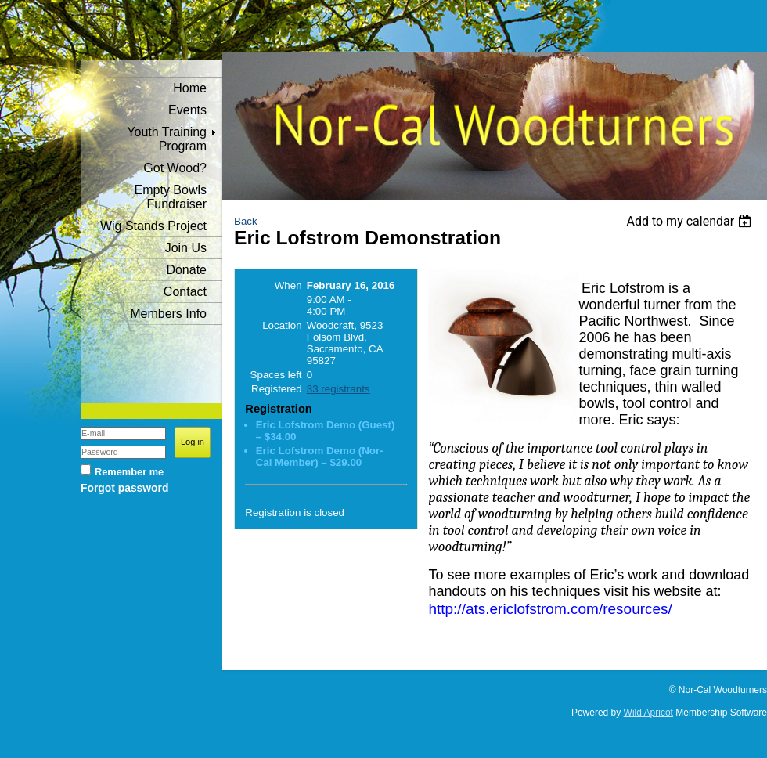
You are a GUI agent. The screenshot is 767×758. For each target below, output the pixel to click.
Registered (276, 389)
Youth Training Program (167, 139)
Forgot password (124, 488)
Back (245, 221)
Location (281, 325)
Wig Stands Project (153, 226)
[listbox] (690, 221)
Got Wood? (175, 168)
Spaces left (276, 375)
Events (187, 110)
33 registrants (338, 389)
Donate (186, 269)
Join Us (186, 247)
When (288, 285)
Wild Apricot (648, 712)
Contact (185, 291)
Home (190, 88)
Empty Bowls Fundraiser (171, 197)
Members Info (168, 313)
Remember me (129, 472)
